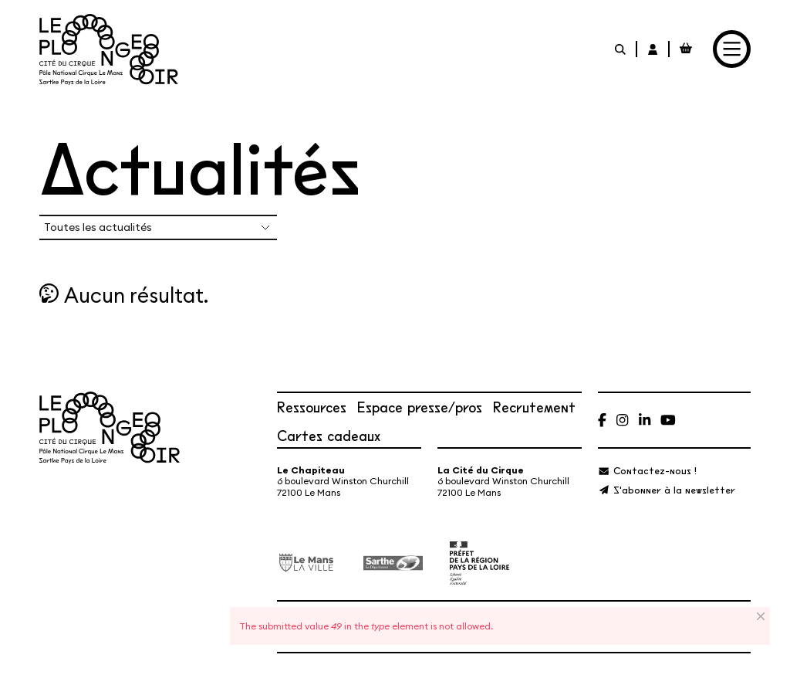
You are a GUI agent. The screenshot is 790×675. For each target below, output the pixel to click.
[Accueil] (108, 49)
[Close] (761, 616)
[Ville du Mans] (306, 562)
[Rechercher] (621, 49)
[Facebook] (602, 420)
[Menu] (732, 49)
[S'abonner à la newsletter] (666, 489)
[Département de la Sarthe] (393, 563)
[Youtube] (668, 420)
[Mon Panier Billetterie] (686, 49)
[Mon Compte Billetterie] (653, 49)
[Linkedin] (644, 420)
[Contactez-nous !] (647, 470)
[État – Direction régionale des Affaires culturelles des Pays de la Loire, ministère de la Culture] (479, 563)
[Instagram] (622, 420)
